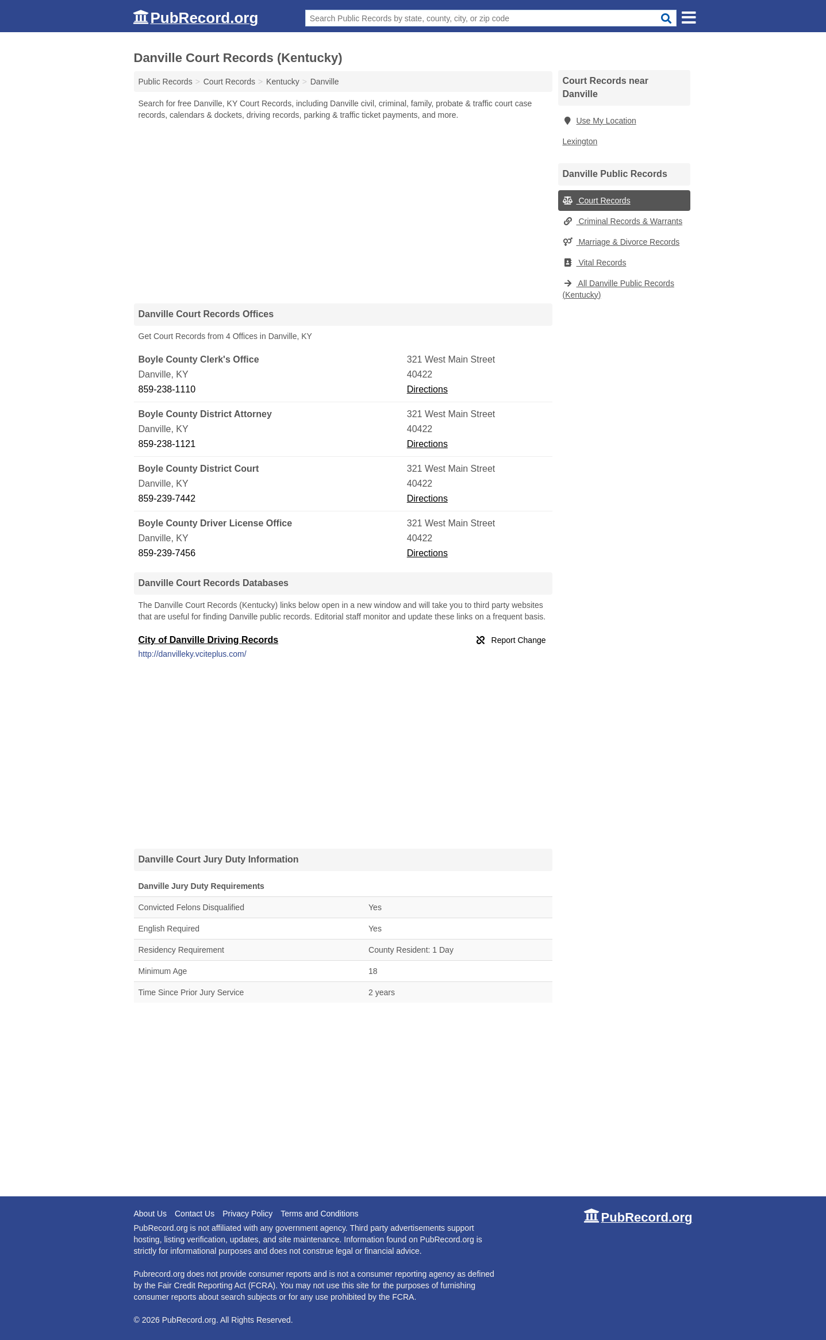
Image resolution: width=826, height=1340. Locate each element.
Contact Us (194, 1213)
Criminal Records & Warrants (623, 221)
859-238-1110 (167, 389)
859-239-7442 (167, 498)
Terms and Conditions (319, 1213)
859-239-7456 (167, 553)
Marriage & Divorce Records (621, 242)
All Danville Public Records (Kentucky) (618, 289)
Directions (427, 389)
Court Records (597, 200)
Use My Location (599, 120)
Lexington (580, 141)
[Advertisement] (343, 211)
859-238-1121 (167, 444)
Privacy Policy (247, 1213)
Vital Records (595, 262)
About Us (150, 1213)
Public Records (166, 81)
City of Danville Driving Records (209, 640)
